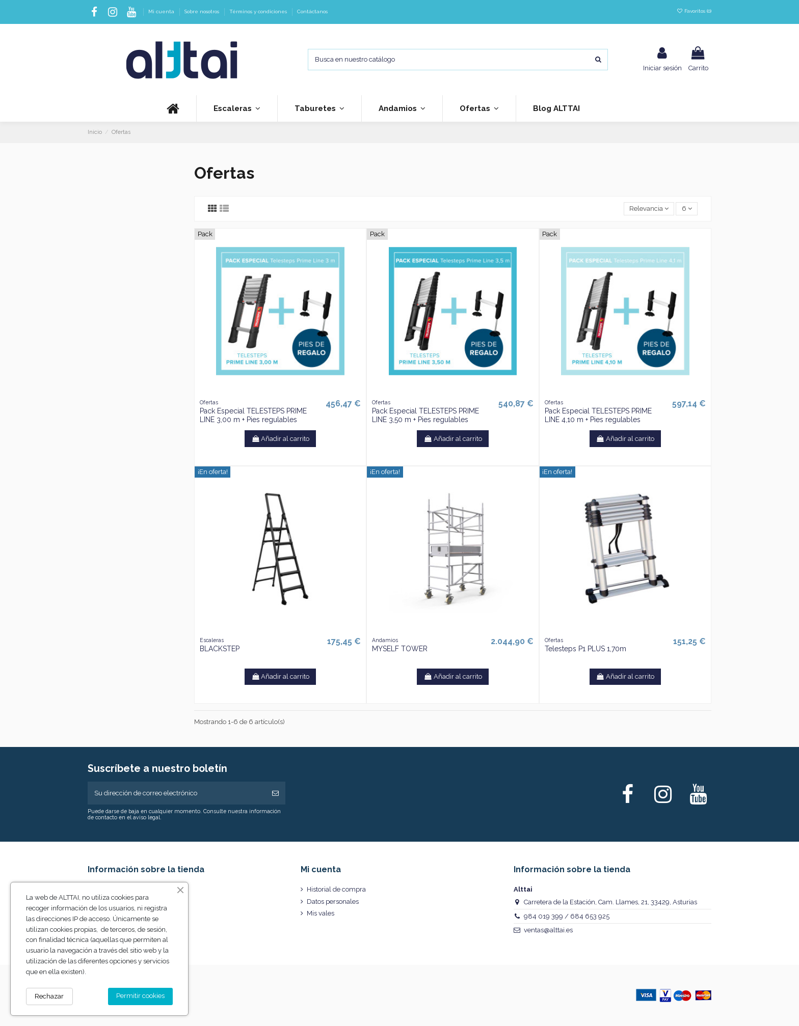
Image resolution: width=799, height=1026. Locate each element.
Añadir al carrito (280, 438)
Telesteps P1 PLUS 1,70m (585, 649)
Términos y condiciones (258, 11)
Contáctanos (312, 11)
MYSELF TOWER (400, 649)
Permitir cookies (140, 996)
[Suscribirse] (275, 793)
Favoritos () (693, 11)
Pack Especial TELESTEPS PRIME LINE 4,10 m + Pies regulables (598, 415)
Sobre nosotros (202, 11)
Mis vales (320, 913)
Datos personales (333, 901)
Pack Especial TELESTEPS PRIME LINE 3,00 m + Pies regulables (253, 415)
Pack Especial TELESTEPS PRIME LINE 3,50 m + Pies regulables (425, 415)
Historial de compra (336, 889)
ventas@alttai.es (548, 930)
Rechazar (49, 996)
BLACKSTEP (219, 649)
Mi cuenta (162, 11)
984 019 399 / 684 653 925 (566, 916)
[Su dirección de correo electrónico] (176, 793)
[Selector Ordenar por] (649, 209)
